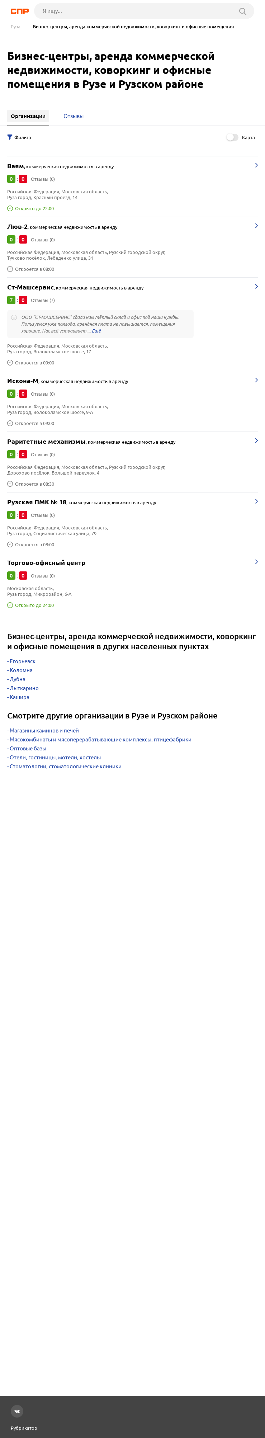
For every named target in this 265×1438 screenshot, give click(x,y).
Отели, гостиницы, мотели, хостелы (55, 757)
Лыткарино (24, 688)
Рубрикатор (24, 1428)
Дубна (17, 679)
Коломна (21, 670)
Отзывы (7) (43, 300)
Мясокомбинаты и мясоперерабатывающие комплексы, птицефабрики (100, 739)
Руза (15, 26)
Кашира (19, 697)
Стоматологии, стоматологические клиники (66, 766)
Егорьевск (23, 661)
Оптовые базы (28, 748)
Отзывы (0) (43, 179)
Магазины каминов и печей (44, 730)
